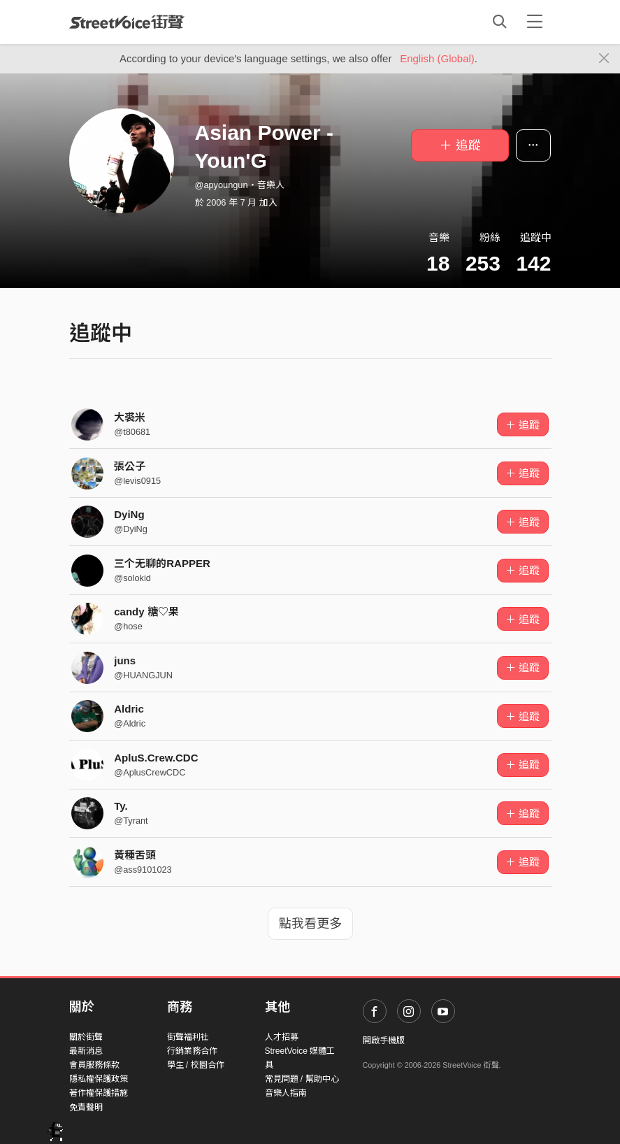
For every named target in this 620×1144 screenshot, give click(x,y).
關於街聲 (86, 1037)
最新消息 (86, 1051)
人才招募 (281, 1037)
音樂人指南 (286, 1093)
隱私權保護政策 (98, 1079)
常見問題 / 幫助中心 (302, 1079)
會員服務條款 (94, 1065)
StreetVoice (127, 22)
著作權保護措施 (98, 1093)
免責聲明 (86, 1108)
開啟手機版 (384, 1040)
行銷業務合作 (192, 1051)
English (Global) (437, 58)
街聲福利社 (188, 1037)
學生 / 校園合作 (195, 1065)
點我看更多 (310, 924)
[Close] (604, 58)
